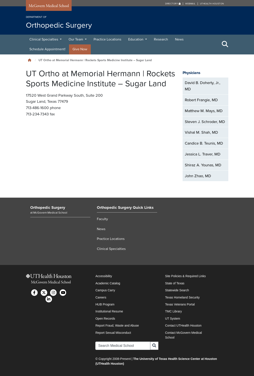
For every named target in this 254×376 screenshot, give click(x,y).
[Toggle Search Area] (225, 44)
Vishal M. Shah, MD (201, 132)
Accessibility (103, 276)
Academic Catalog (107, 283)
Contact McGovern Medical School (183, 335)
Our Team (76, 39)
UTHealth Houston (212, 3)
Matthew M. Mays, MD (204, 110)
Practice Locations (107, 39)
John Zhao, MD (198, 176)
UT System (172, 318)
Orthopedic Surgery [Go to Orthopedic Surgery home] (47, 207)
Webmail (190, 3)
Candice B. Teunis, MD (204, 143)
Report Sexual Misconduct (113, 332)
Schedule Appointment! (47, 49)
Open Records (105, 318)
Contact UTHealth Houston (183, 325)
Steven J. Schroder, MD (205, 121)
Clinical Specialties (44, 39)
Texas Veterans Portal (180, 304)
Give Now (79, 49)
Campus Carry (105, 290)
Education (136, 39)
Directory (173, 3)
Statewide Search (177, 290)
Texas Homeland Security (182, 297)
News (179, 39)
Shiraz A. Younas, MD (203, 165)
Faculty (102, 219)
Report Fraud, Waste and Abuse (117, 325)
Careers (100, 297)
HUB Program (104, 304)
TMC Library (173, 311)
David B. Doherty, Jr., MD (202, 85)
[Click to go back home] (29, 60)
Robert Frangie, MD (201, 100)
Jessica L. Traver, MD (202, 154)
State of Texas (174, 283)
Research (161, 39)
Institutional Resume (109, 311)
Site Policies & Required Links (185, 276)
